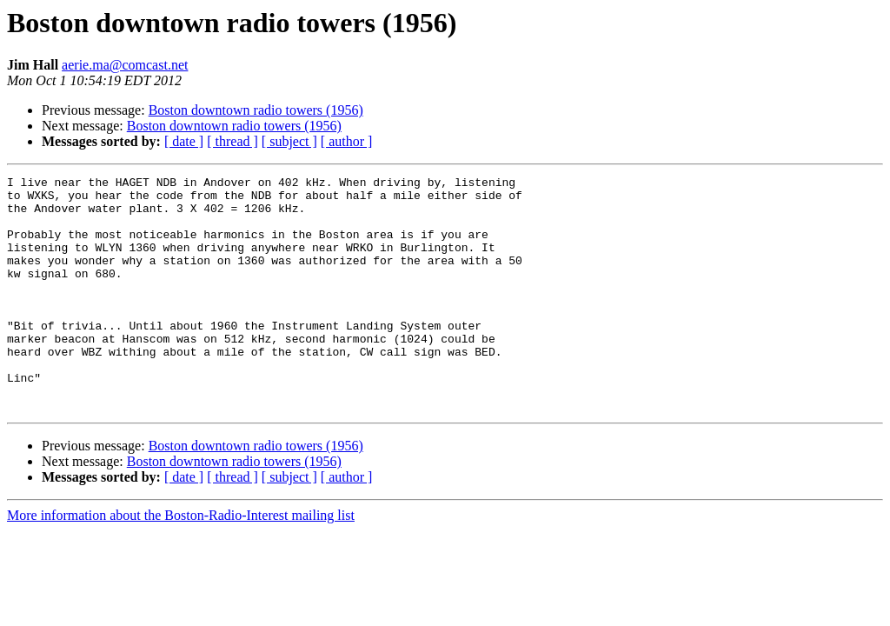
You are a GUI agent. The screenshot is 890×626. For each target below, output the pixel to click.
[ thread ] (232, 141)
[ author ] (347, 141)
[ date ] (183, 141)
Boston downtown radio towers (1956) (256, 110)
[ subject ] (289, 141)
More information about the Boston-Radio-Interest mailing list (181, 562)
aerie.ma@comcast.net (125, 64)
